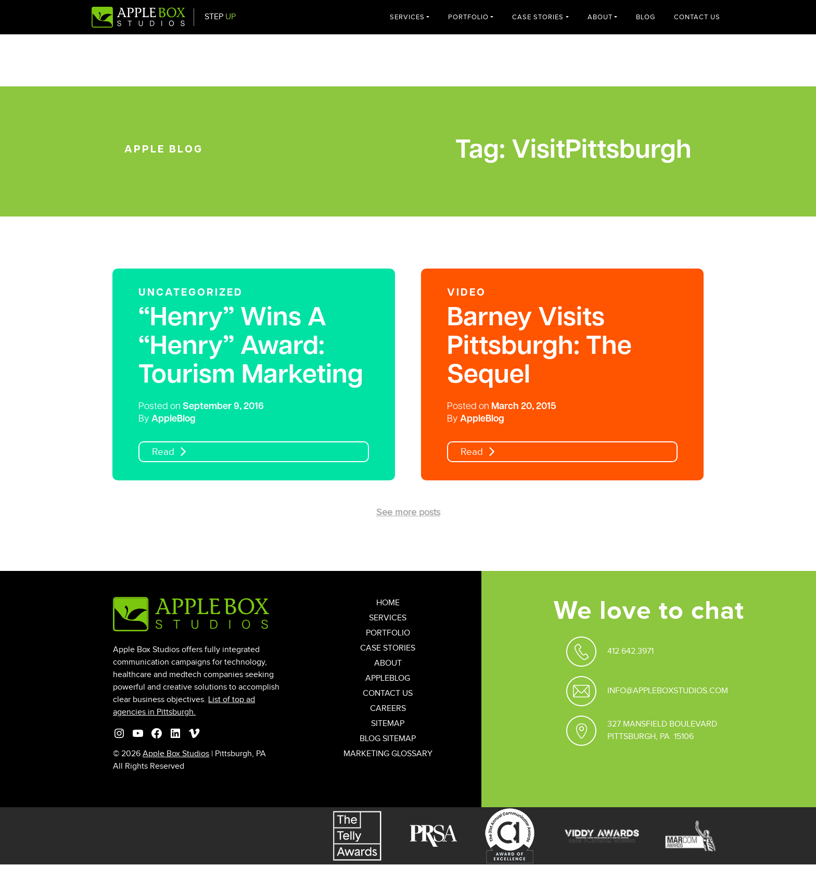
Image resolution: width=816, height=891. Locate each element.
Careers (388, 709)
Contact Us (697, 17)
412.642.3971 (630, 651)
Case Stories (538, 17)
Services (407, 17)
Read (163, 452)
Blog (645, 17)
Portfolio (468, 17)
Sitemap (387, 724)
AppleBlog (173, 419)
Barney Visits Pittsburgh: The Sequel (539, 347)
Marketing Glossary (387, 754)
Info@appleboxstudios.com (667, 691)
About (600, 17)
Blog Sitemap (388, 739)
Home (388, 603)
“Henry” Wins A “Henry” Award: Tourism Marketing (250, 347)
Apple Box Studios (176, 754)
